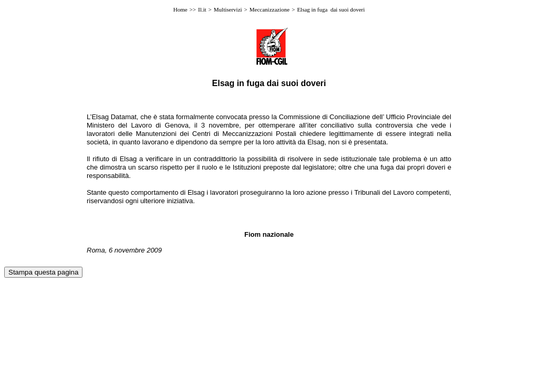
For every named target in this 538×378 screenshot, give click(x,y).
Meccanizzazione (269, 9)
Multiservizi (228, 9)
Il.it (202, 9)
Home (180, 9)
